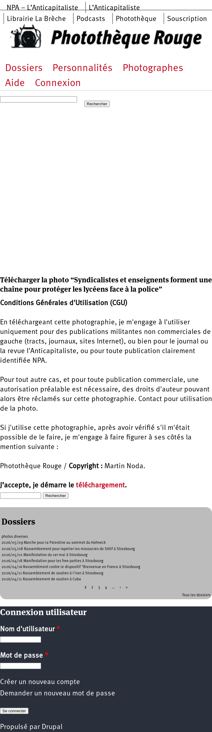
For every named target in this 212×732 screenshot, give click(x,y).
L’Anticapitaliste (114, 8)
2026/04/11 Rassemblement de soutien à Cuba (41, 579)
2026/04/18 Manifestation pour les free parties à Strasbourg (52, 561)
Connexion (58, 83)
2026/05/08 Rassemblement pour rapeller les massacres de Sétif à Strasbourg (68, 549)
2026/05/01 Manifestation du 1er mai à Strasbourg (44, 555)
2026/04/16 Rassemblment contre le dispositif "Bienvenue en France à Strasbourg (70, 567)
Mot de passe (24, 655)
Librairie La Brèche (36, 19)
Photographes (153, 68)
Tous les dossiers (196, 595)
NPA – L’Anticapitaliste (42, 8)
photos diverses (14, 537)
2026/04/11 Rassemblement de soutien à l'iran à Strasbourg (52, 573)
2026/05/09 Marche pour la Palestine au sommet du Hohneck (53, 543)
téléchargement (100, 485)
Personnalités (82, 68)
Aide (15, 83)
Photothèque (136, 19)
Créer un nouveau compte (40, 682)
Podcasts (90, 19)
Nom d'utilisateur (30, 629)
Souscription (187, 19)
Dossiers (24, 68)
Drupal (52, 727)
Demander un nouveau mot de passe (57, 693)
